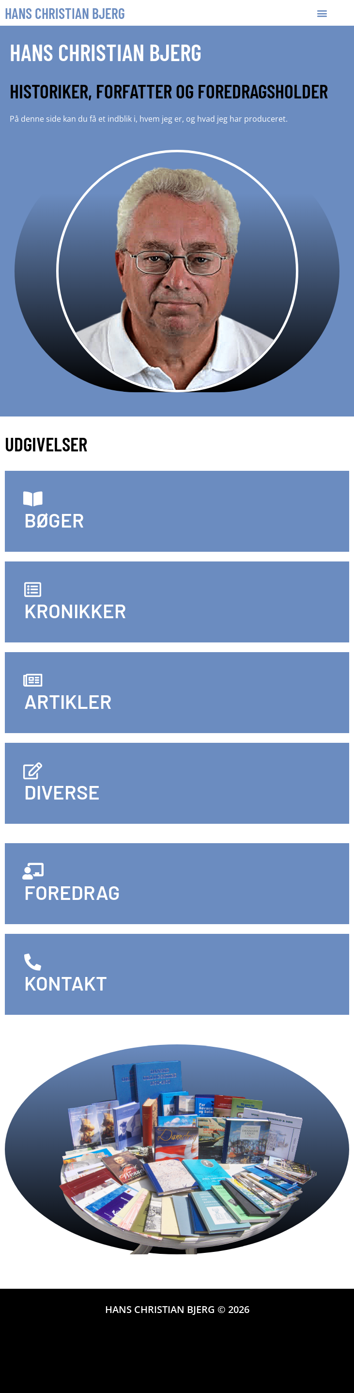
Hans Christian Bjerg (65, 13)
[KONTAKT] (32, 961)
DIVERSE (62, 791)
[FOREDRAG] (32, 871)
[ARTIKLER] (32, 680)
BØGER (54, 519)
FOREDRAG (72, 892)
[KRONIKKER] (32, 589)
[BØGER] (32, 498)
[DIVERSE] (32, 770)
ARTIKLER (68, 701)
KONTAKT (65, 982)
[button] (322, 13)
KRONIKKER (75, 610)
